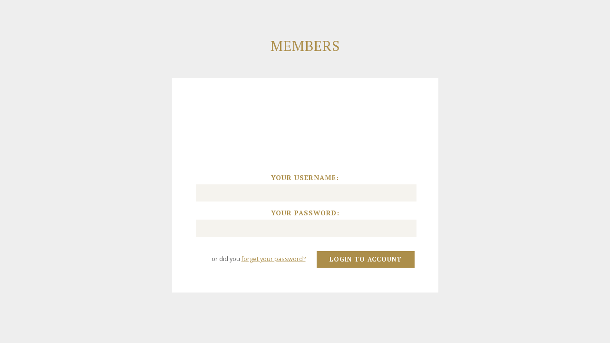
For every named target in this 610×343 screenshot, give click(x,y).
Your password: (305, 213)
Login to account (365, 259)
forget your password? (274, 259)
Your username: (305, 177)
